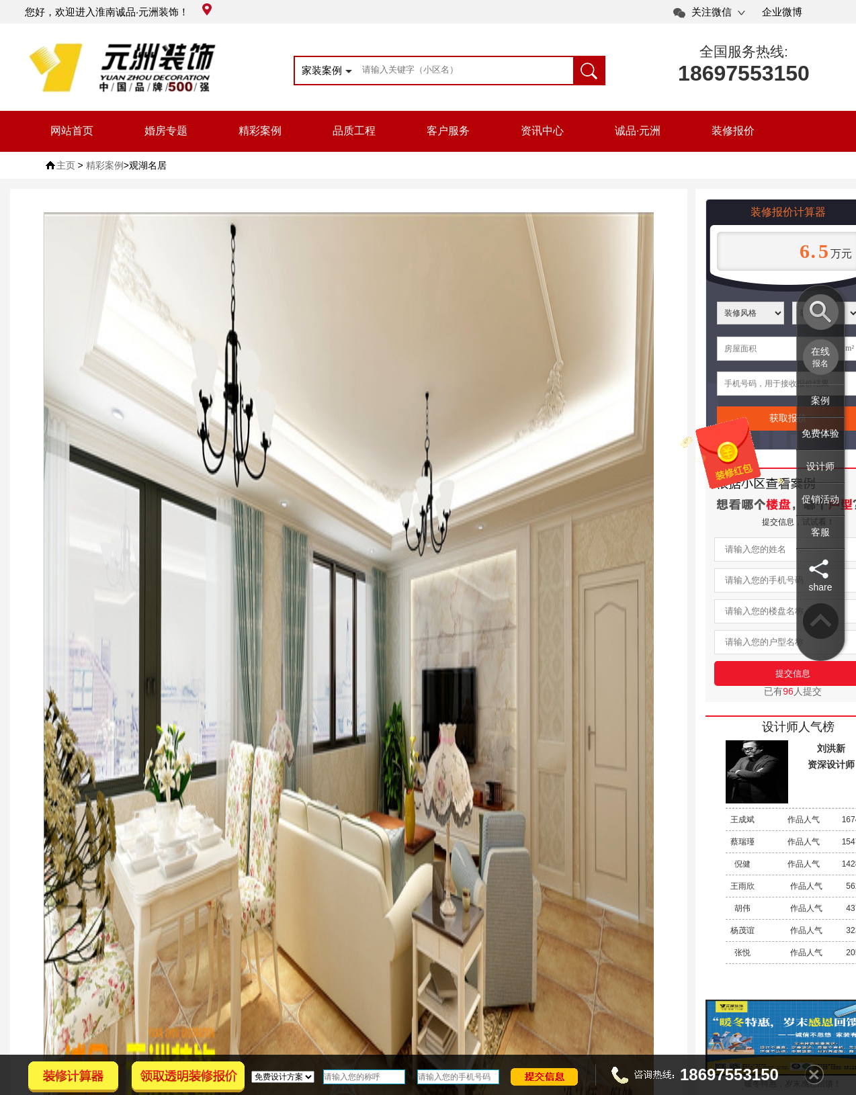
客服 (820, 532)
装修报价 (733, 130)
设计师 (820, 466)
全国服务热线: (743, 51)
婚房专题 (165, 130)
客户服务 (448, 130)
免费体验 (820, 433)
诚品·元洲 (637, 130)
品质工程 (354, 130)
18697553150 (744, 73)
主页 (65, 165)
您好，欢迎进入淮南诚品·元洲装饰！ (118, 11)
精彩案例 (260, 130)
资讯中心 (542, 130)
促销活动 (820, 499)
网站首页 (71, 130)
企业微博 (782, 11)
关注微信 (711, 11)
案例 (820, 400)
